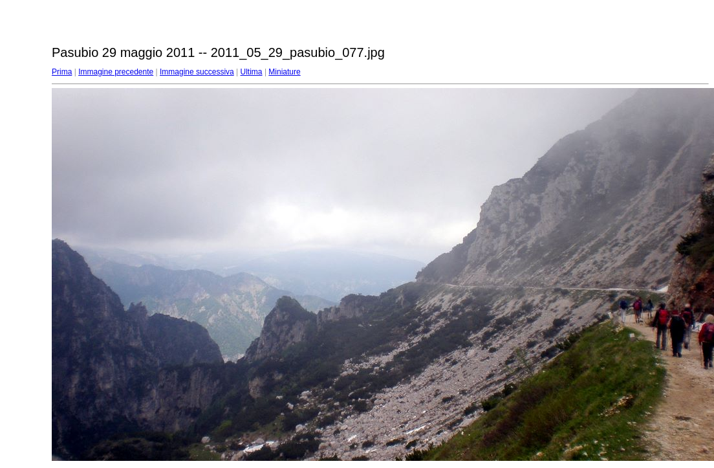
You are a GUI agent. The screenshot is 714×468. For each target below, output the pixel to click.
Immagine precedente (115, 71)
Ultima (252, 71)
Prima (62, 71)
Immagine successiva (197, 71)
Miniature (284, 71)
